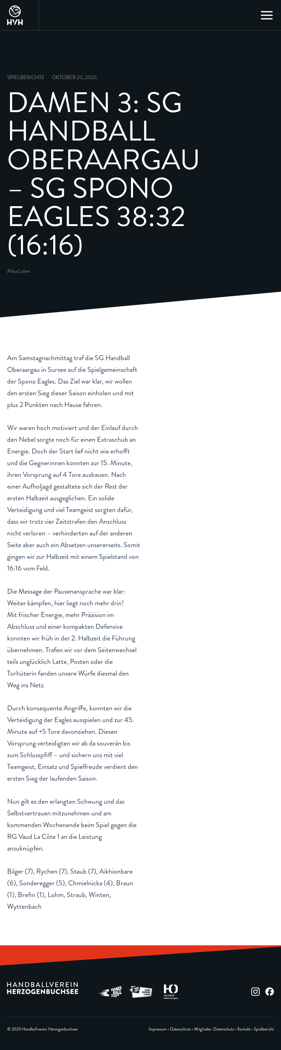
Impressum (157, 1029)
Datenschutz (180, 1029)
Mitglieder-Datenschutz (214, 1029)
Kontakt (243, 1029)
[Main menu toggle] (267, 15)
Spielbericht (264, 1029)
